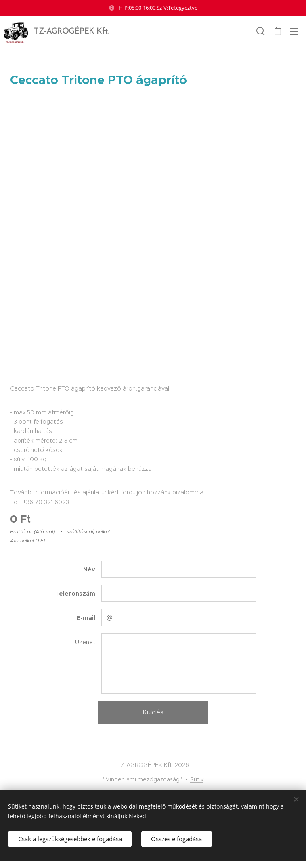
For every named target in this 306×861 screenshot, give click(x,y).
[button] (261, 31)
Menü (294, 31)
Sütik (196, 779)
